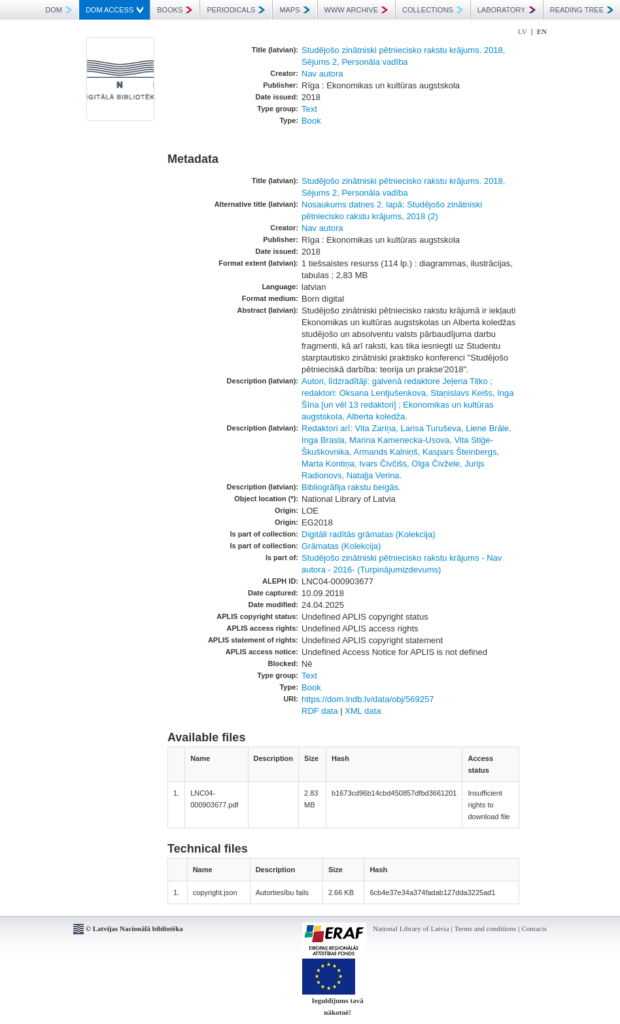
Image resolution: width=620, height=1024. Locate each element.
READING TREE (581, 10)
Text (309, 109)
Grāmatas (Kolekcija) (341, 546)
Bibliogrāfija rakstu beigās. (351, 487)
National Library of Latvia (411, 928)
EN (542, 31)
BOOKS (174, 10)
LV (522, 31)
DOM (58, 10)
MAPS (294, 10)
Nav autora (322, 74)
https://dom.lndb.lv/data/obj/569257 (367, 699)
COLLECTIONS (432, 10)
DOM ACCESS (114, 10)
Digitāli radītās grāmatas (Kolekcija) (368, 534)
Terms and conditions (486, 928)
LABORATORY (506, 10)
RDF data (319, 711)
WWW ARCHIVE (356, 10)
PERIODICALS (236, 10)
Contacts (534, 928)
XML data (363, 711)
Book (311, 121)
